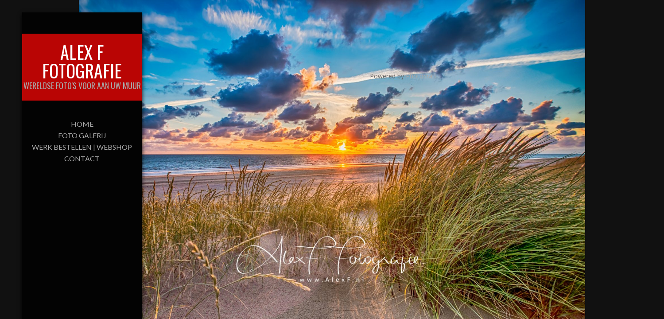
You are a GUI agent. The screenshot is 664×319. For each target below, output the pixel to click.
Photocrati (421, 76)
